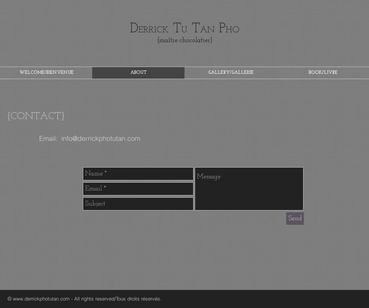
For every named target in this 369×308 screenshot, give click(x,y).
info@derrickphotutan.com (100, 138)
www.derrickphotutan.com (41, 299)
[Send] (295, 218)
